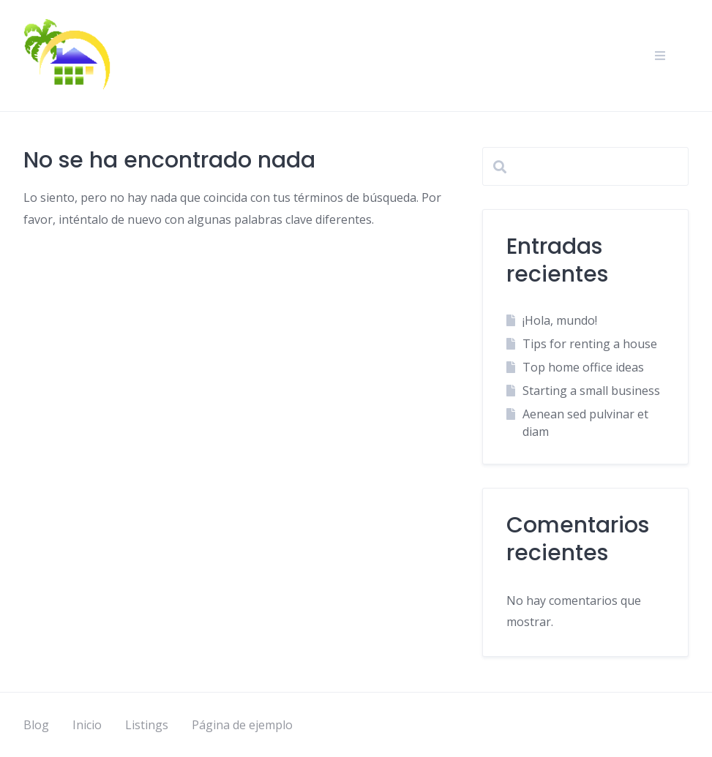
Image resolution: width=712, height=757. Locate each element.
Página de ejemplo (242, 725)
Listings (146, 725)
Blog (36, 725)
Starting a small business (591, 391)
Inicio (87, 725)
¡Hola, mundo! (559, 320)
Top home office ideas (583, 367)
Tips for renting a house (589, 344)
